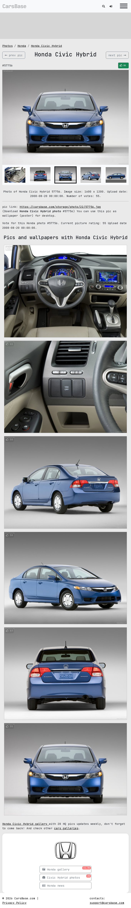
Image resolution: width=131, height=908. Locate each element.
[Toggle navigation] (123, 6)
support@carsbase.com (107, 903)
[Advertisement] (65, 25)
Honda (21, 46)
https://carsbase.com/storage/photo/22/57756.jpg (60, 207)
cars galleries (66, 828)
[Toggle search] (103, 6)
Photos (7, 46)
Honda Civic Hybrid (46, 46)
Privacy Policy (14, 903)
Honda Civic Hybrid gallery (25, 824)
